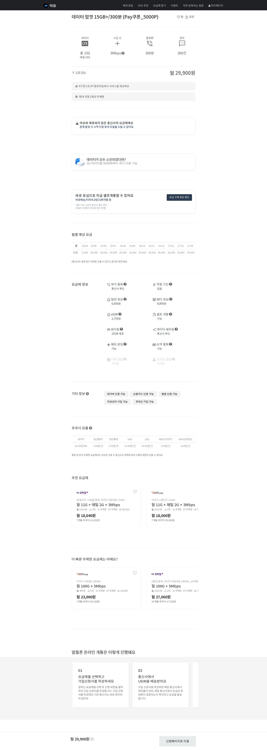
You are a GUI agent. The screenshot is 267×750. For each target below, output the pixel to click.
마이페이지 (215, 5)
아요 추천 (143, 5)
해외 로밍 (128, 5)
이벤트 (174, 5)
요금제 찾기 (159, 5)
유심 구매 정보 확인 (179, 197)
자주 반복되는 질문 (193, 5)
